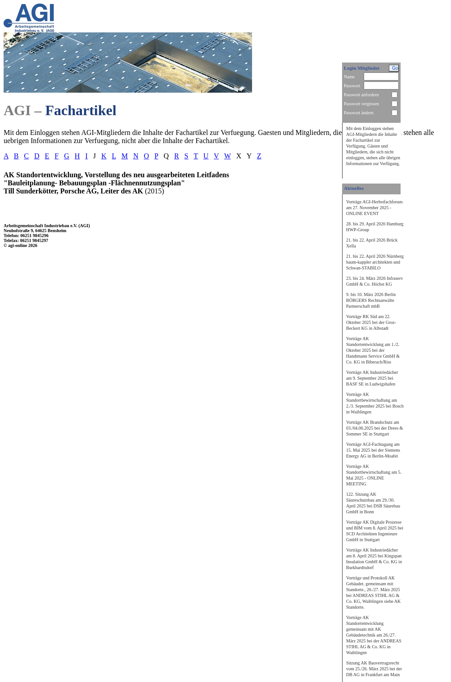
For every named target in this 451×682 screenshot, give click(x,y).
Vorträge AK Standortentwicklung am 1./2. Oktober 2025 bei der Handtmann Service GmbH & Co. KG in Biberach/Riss (373, 350)
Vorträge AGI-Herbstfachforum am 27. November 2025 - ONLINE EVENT (374, 207)
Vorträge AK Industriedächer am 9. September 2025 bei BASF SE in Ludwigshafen (372, 378)
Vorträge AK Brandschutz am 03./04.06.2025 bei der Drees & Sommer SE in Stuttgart (374, 428)
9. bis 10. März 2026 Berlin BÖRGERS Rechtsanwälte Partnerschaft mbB (371, 300)
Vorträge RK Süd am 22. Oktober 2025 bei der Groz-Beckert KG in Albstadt (371, 322)
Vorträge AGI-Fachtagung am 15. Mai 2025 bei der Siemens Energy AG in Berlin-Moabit (373, 450)
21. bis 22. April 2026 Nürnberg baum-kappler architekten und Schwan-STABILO (375, 262)
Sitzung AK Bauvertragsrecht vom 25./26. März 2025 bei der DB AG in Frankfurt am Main (374, 668)
